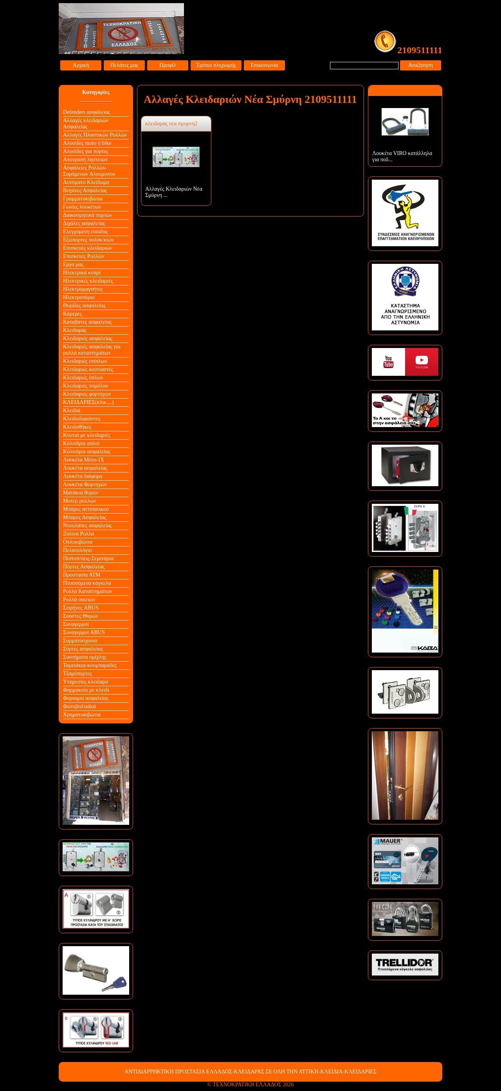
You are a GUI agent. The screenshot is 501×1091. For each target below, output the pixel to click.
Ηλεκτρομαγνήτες (83, 289)
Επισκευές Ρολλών (84, 256)
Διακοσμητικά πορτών (87, 215)
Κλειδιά (71, 410)
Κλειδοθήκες (77, 427)
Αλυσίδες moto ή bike (87, 143)
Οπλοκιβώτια (77, 542)
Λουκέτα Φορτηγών (85, 484)
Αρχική (81, 65)
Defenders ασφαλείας (86, 112)
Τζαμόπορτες (77, 673)
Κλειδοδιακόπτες (82, 419)
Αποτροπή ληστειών (85, 159)
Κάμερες (72, 314)
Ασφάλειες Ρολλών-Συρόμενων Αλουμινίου (89, 171)
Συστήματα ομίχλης (84, 657)
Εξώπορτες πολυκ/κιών (88, 240)
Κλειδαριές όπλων (83, 377)
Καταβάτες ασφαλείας (87, 322)
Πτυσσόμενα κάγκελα (87, 583)
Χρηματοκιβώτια (82, 715)
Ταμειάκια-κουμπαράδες (90, 665)
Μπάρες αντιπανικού (86, 509)
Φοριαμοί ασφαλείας (86, 698)
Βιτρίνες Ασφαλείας (85, 190)
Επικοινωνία (264, 65)
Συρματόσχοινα (80, 641)
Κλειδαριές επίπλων (85, 361)
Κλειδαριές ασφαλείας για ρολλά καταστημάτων (92, 350)
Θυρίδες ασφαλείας (84, 305)
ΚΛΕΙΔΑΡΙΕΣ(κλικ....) (88, 402)
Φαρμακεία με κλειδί (86, 690)
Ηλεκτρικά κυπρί (82, 273)
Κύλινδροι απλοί (81, 443)
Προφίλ (167, 65)
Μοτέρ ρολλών (79, 501)
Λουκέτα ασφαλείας (85, 468)
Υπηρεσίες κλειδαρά (85, 682)
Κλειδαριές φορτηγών (87, 394)
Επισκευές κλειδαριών (87, 248)
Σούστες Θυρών (80, 616)
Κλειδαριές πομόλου (85, 386)
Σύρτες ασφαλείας (83, 649)
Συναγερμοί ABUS (84, 632)
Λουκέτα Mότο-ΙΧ (83, 460)
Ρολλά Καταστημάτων (87, 591)
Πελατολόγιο (77, 550)
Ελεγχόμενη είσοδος (85, 231)
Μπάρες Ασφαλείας (84, 517)
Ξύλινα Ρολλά (78, 534)
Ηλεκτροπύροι (79, 297)
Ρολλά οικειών (79, 599)
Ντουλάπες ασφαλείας (87, 525)
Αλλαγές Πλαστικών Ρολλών (95, 135)
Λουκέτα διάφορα (83, 476)
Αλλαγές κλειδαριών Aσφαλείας (85, 123)
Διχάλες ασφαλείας (84, 223)
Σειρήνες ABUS (81, 608)
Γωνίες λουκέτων (82, 207)
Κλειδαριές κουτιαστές (88, 369)
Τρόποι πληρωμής (216, 65)
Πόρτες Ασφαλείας (84, 567)
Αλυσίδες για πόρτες (85, 151)
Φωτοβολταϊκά (79, 706)
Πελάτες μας (124, 65)
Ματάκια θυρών (81, 493)
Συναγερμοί (76, 624)
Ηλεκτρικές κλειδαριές (88, 281)
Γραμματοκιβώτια (83, 199)
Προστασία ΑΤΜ (82, 575)
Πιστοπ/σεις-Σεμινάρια (88, 558)
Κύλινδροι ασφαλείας (86, 451)
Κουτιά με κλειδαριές (86, 435)
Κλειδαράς (75, 330)
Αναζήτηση (420, 65)
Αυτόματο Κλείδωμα (86, 182)
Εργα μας (73, 264)
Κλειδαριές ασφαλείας (87, 338)
